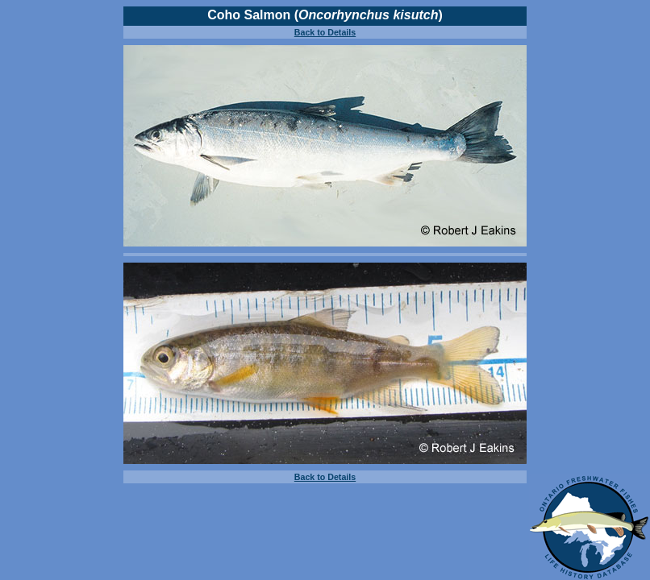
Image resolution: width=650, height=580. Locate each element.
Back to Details (325, 32)
